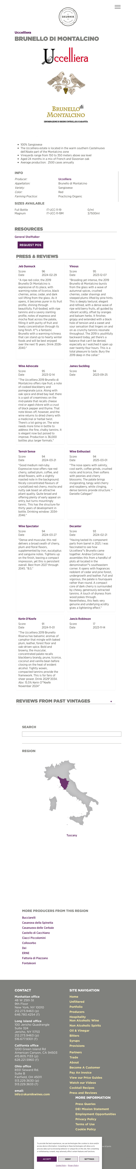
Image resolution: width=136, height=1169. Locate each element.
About (74, 1062)
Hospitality (77, 1017)
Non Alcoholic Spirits (85, 1025)
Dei (24, 948)
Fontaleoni (29, 963)
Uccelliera (23, 32)
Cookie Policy (61, 1165)
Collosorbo (29, 943)
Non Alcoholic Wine (84, 1020)
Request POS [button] (30, 245)
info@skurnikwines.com (32, 1094)
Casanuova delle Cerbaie (38, 928)
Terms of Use (85, 1124)
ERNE (25, 953)
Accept (47, 1159)
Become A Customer (84, 1067)
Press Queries (85, 1104)
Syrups (74, 1040)
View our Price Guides (85, 1077)
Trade (73, 1057)
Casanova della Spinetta (37, 922)
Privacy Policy (73, 1165)
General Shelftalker (27, 237)
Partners (75, 1052)
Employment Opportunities (95, 1114)
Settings (89, 1159)
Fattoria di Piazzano (35, 958)
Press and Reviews (83, 1093)
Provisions (77, 1046)
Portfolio (76, 1007)
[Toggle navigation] (117, 7)
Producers (76, 1012)
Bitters (74, 1035)
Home (73, 996)
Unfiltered (76, 1001)
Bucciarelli (29, 917)
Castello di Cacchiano (36, 933)
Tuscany (72, 835)
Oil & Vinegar (79, 1030)
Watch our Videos (82, 1082)
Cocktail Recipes (81, 1088)
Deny (68, 1159)
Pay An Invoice (80, 1072)
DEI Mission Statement (92, 1109)
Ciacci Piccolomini (34, 938)
